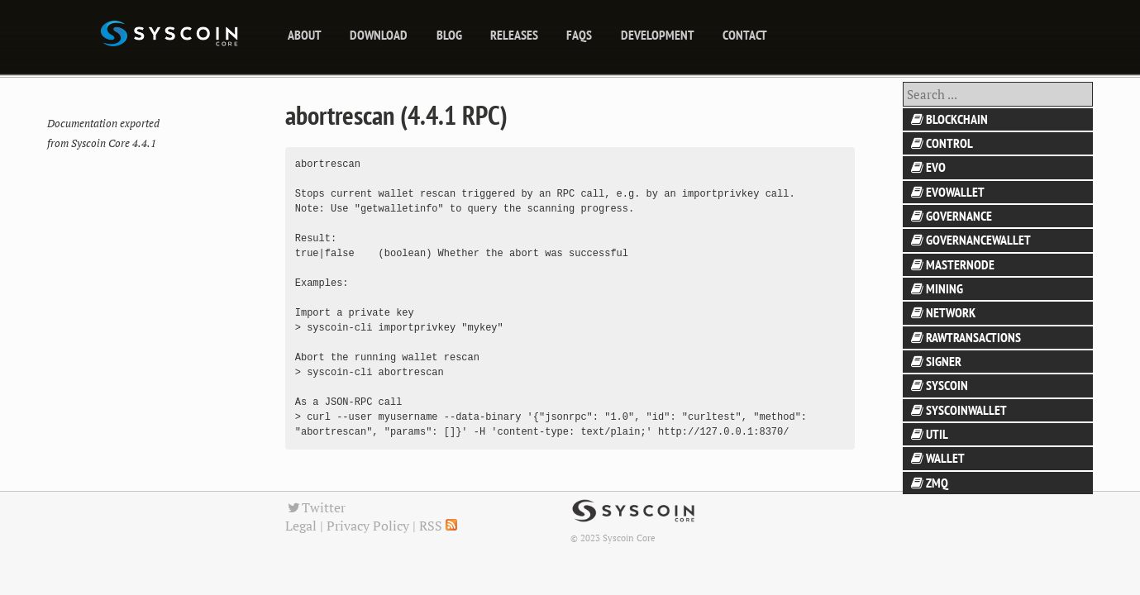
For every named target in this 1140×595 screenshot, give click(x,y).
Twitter (315, 507)
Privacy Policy (368, 525)
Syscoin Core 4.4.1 (113, 143)
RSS (438, 525)
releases (514, 34)
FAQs (579, 34)
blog (449, 34)
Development (657, 34)
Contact (745, 34)
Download (379, 34)
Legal (301, 525)
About (305, 34)
